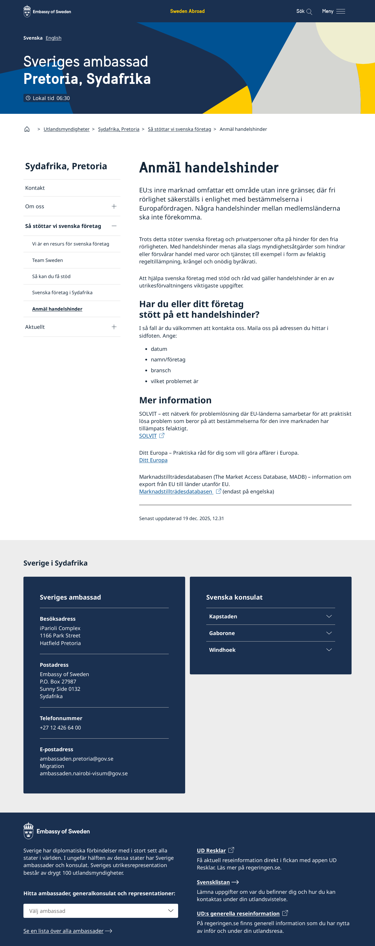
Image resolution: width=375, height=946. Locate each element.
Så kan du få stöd (51, 276)
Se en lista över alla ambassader (63, 930)
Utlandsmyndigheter (67, 129)
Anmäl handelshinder (57, 309)
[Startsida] (29, 129)
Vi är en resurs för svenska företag (70, 244)
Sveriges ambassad (87, 70)
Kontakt (35, 187)
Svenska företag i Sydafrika (62, 292)
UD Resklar (211, 850)
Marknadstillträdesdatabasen (176, 491)
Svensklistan (213, 881)
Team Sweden (47, 260)
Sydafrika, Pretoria (118, 129)
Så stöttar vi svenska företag (179, 129)
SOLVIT (148, 435)
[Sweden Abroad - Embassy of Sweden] (52, 11)
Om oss (34, 206)
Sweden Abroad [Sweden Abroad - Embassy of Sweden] (187, 11)
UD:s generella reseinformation (238, 913)
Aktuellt (35, 326)
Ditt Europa (153, 459)
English (54, 38)
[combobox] (100, 910)
